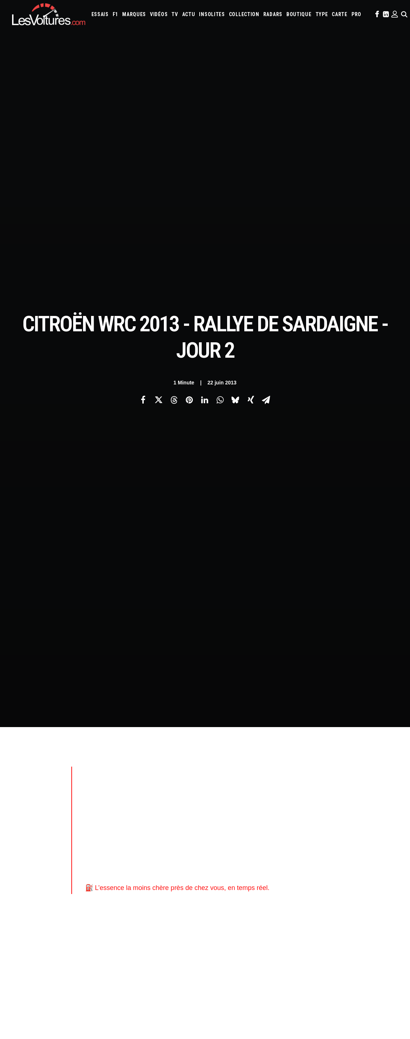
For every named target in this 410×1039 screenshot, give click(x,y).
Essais (100, 14)
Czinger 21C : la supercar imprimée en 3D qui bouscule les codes (291, 946)
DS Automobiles (305, 775)
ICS (119, 862)
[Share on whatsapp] (220, 128)
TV (175, 14)
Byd (378, 765)
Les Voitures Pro (134, 779)
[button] (376, 14)
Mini (343, 794)
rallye (230, 577)
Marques (134, 14)
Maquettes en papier (284, 834)
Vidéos (159, 14)
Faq (15, 791)
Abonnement (25, 779)
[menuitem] (100, 14)
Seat (308, 804)
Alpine (265, 765)
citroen (120, 577)
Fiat (347, 775)
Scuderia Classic (133, 804)
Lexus (219, 794)
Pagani (389, 794)
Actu (188, 14)
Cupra (265, 775)
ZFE (339, 834)
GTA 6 (122, 824)
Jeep (275, 784)
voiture (257, 577)
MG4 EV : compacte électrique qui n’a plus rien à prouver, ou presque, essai (90, 956)
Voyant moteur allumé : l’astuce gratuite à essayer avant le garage (292, 956)
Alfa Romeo (243, 765)
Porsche (242, 804)
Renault (263, 804)
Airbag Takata (252, 844)
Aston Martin (290, 765)
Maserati (254, 794)
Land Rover (378, 784)
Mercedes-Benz (320, 794)
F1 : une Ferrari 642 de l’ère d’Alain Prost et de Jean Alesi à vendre (80, 927)
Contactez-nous (29, 804)
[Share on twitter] (158, 128)
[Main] (205, 656)
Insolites (212, 14)
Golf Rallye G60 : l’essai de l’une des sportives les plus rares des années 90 (304, 927)
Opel (374, 794)
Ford (360, 775)
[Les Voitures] (48, 14)
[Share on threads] (174, 128)
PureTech (279, 844)
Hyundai (221, 784)
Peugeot (221, 804)
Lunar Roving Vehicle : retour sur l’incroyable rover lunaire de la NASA (297, 985)
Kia (286, 784)
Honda (376, 775)
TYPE (322, 14)
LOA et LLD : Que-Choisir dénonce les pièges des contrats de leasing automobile (97, 917)
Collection (244, 14)
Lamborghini (333, 784)
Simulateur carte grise (236, 834)
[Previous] (89, 657)
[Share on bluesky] (235, 128)
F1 (115, 14)
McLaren (292, 794)
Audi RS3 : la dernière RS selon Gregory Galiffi (269, 937)
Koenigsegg (304, 784)
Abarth (220, 765)
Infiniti (241, 784)
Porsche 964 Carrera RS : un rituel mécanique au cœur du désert (291, 965)
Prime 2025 (223, 844)
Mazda (273, 794)
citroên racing (156, 577)
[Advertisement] (212, 275)
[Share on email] (266, 128)
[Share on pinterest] (189, 128)
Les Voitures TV (133, 766)
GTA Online (128, 849)
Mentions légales (30, 817)
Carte (17, 766)
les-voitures (198, 577)
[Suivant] (321, 657)
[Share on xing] (251, 128)
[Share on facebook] (143, 128)
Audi (312, 765)
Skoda (323, 804)
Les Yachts (128, 791)
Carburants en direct (314, 844)
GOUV (382, 834)
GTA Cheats (128, 836)
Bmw (346, 765)
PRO (356, 14)
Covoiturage (360, 834)
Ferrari (333, 775)
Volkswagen (225, 814)
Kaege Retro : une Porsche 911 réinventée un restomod (280, 975)
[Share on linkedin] (205, 128)
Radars (272, 14)
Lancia (356, 784)
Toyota (373, 804)
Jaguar (260, 784)
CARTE (339, 14)
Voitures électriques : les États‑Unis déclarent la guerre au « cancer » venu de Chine (99, 937)
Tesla (355, 804)
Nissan (358, 794)
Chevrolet (224, 775)
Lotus (235, 794)
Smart (339, 804)
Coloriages (320, 834)
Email (220, 694)
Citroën (314, 503)
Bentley (329, 765)
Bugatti (362, 765)
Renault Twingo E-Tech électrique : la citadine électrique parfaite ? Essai (87, 946)
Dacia (280, 775)
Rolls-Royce (287, 804)
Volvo (248, 814)
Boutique (299, 14)
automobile (88, 577)
